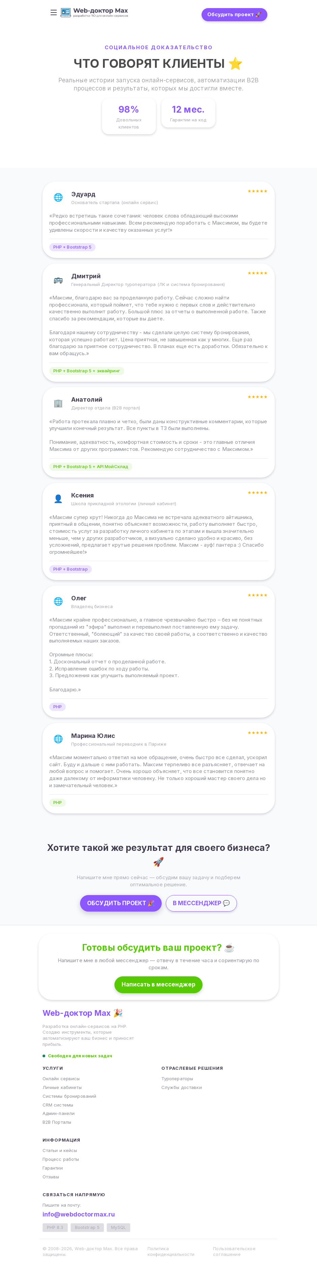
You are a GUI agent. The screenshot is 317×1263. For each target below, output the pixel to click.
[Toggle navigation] (58, 12)
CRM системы (58, 1105)
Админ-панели (59, 1113)
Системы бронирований (70, 1096)
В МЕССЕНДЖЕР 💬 (201, 903)
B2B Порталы (57, 1122)
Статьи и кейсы (60, 1150)
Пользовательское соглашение (234, 1251)
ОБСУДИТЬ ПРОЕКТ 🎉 (121, 903)
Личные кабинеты (62, 1087)
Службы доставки (181, 1087)
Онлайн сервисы (61, 1078)
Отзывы (51, 1176)
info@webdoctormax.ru (79, 1214)
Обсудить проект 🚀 (231, 14)
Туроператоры (177, 1078)
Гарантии (53, 1168)
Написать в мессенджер (158, 984)
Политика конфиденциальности (171, 1251)
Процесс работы (61, 1159)
